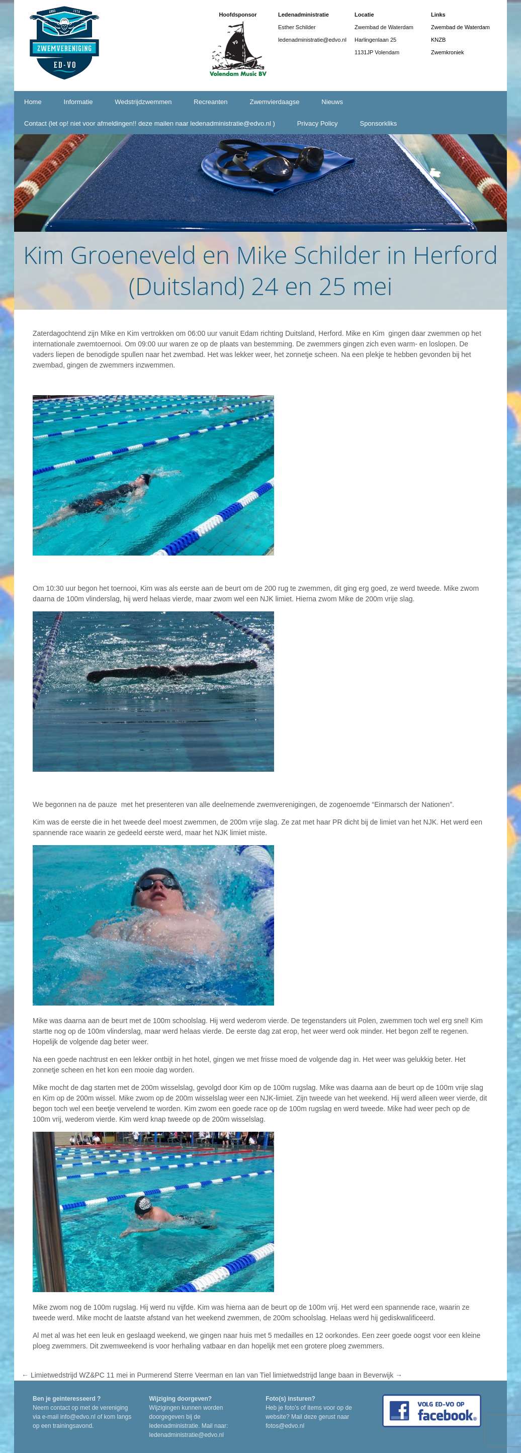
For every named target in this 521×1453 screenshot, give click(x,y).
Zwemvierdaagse (274, 102)
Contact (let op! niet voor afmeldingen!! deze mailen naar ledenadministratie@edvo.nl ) (149, 123)
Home (33, 102)
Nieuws (332, 102)
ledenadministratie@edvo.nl (186, 1434)
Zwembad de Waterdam (460, 27)
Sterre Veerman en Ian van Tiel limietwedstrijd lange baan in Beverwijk (288, 1375)
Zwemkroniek (447, 52)
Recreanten (210, 102)
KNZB (438, 40)
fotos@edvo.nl (285, 1425)
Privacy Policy (317, 123)
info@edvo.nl (78, 1416)
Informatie (78, 102)
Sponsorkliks (378, 123)
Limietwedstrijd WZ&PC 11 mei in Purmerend (97, 1375)
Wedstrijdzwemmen (143, 102)
